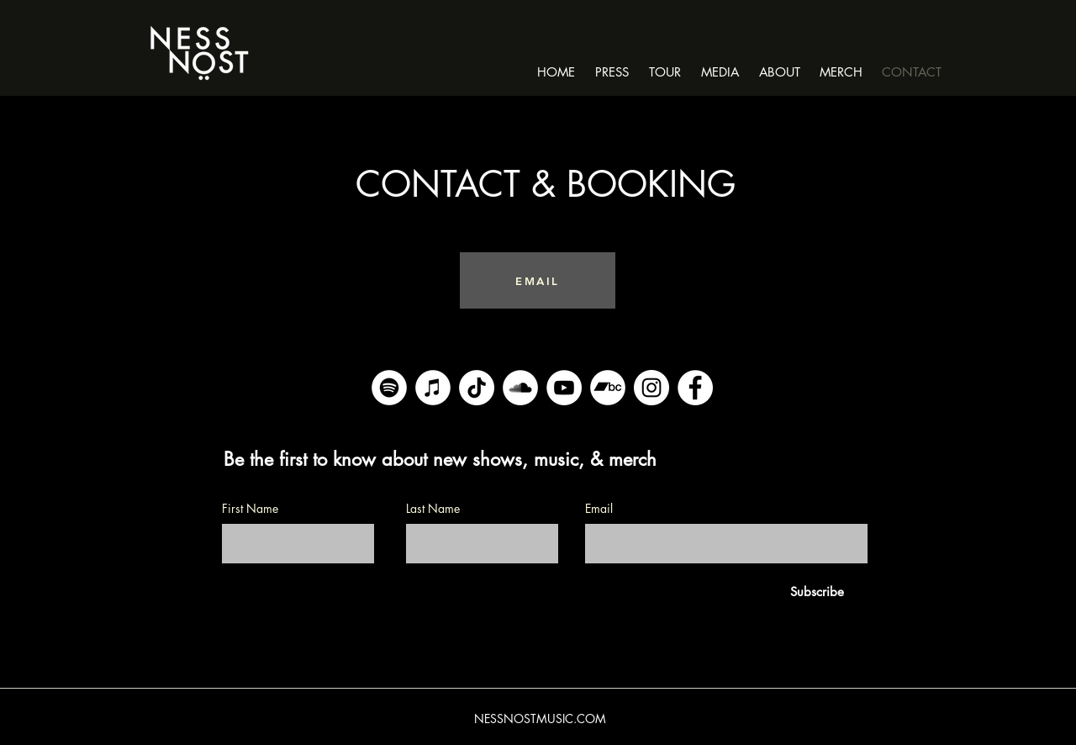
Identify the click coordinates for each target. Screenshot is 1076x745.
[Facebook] (695, 387)
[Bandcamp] (607, 387)
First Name (250, 509)
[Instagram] (651, 387)
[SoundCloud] (520, 387)
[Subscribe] (816, 592)
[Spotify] (389, 387)
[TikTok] (476, 387)
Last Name (433, 509)
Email (599, 509)
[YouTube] (564, 387)
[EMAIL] (537, 280)
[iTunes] (433, 387)
